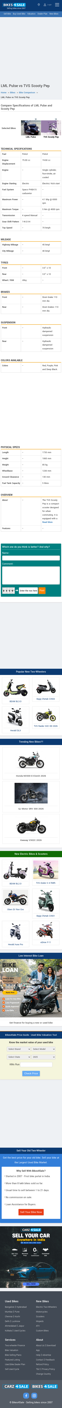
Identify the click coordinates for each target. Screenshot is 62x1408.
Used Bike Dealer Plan (15, 1364)
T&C (38, 1369)
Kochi (17, 1316)
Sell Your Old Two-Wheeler (31, 1150)
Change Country (43, 1373)
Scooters (40, 1316)
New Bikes (53, 13)
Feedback (50, 1359)
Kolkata (8, 1330)
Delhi (7, 1321)
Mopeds (39, 1321)
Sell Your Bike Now (31, 1212)
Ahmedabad (10, 1325)
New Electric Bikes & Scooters (31, 854)
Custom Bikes (42, 1330)
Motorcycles (41, 1311)
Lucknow (16, 1321)
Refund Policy (42, 1364)
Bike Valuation (11, 1350)
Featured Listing (12, 1359)
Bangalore (9, 1307)
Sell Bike (7, 13)
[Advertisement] (31, 49)
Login (48, 4)
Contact (39, 1359)
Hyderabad (22, 1307)
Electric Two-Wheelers (46, 1307)
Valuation (31, 13)
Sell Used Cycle (12, 1369)
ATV (38, 1325)
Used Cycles (19, 1330)
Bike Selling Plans (13, 1355)
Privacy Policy (48, 1369)
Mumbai (9, 1311)
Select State (39, 4)
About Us (40, 1345)
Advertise (46, 1355)
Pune (17, 1311)
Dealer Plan (42, 13)
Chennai (9, 1316)
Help (38, 1355)
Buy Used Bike (19, 13)
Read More (47, 522)
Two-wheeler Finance (15, 1345)
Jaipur (21, 1325)
